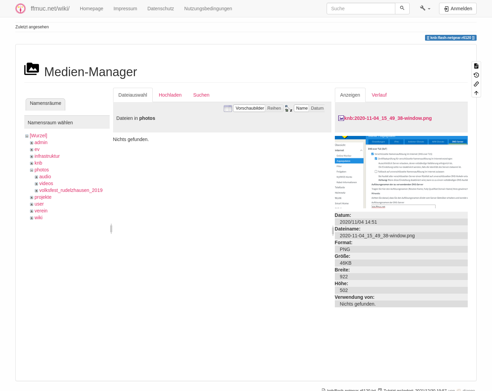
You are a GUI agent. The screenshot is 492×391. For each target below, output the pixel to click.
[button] (425, 8)
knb (38, 163)
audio (45, 176)
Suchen (201, 95)
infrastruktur (47, 156)
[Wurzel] (38, 135)
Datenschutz (160, 8)
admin (41, 142)
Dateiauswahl (133, 95)
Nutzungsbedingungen (208, 8)
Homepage (92, 8)
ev (37, 149)
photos (42, 169)
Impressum (125, 8)
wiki (38, 217)
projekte (43, 197)
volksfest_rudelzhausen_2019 (70, 190)
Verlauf (379, 95)
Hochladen (170, 95)
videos (46, 183)
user (39, 204)
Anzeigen (350, 95)
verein (41, 210)
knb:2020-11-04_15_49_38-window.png (388, 118)
